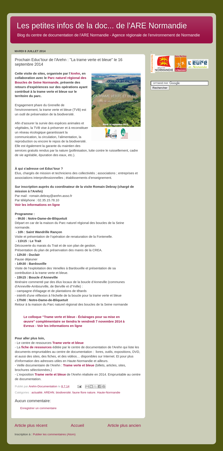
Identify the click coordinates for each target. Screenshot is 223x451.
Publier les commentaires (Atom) (54, 434)
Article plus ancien (124, 425)
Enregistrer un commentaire (38, 408)
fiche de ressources (36, 347)
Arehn (75, 73)
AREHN (49, 392)
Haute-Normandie (108, 392)
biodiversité (63, 392)
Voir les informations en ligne (37, 205)
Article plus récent (31, 425)
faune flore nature (83, 392)
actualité (37, 392)
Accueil (77, 425)
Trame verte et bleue (68, 343)
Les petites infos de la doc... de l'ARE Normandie (102, 25)
